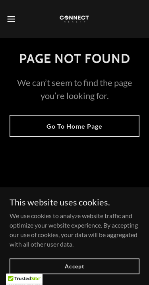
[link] (74, 19)
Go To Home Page (74, 126)
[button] (14, 19)
